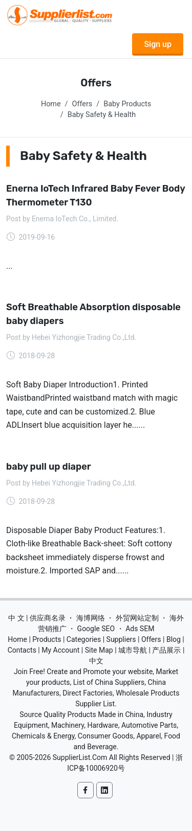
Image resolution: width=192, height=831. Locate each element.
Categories (84, 639)
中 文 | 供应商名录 (37, 618)
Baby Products (127, 104)
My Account (60, 650)
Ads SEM (139, 629)
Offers (82, 104)
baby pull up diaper (48, 466)
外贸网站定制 (137, 618)
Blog (173, 639)
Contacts (22, 650)
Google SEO (96, 629)
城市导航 (132, 650)
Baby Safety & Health (102, 114)
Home (51, 104)
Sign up (158, 44)
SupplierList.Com (80, 757)
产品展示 (166, 650)
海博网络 (90, 618)
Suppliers (121, 639)
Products (46, 639)
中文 (96, 661)
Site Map (99, 650)
